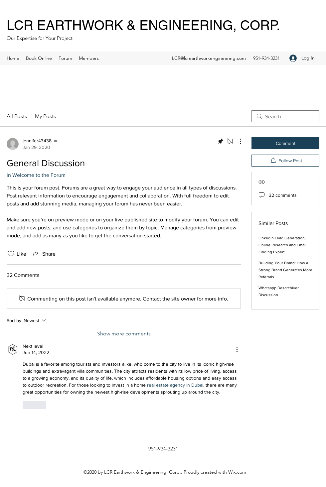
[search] (285, 116)
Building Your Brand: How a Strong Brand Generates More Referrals (285, 270)
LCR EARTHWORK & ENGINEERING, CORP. (143, 25)
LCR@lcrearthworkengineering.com (209, 58)
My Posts (45, 116)
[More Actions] (237, 141)
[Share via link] (44, 254)
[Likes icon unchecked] (11, 254)
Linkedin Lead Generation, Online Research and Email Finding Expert (282, 245)
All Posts (17, 116)
